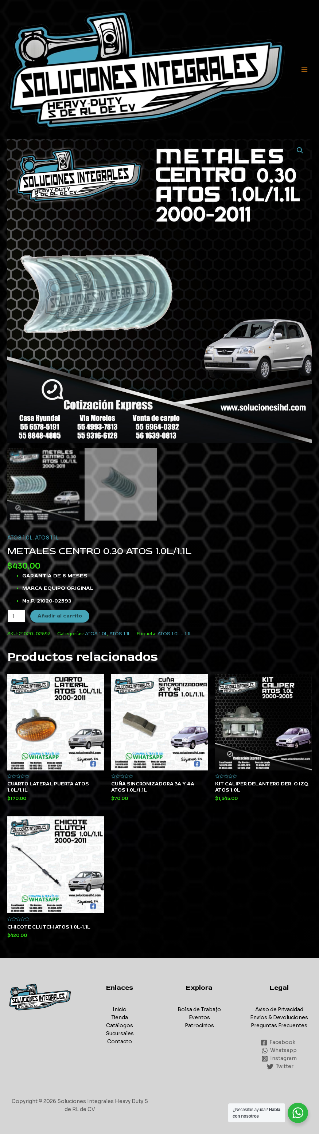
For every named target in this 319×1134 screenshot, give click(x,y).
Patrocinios (199, 1026)
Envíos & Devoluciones (279, 1018)
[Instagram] (279, 1058)
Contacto (119, 1042)
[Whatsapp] (279, 1050)
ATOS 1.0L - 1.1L (174, 634)
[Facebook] (278, 1042)
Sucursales (120, 1034)
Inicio (120, 1010)
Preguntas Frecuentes (279, 1026)
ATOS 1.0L (19, 538)
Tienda (119, 1018)
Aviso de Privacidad (279, 1010)
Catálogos (119, 1026)
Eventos (199, 1018)
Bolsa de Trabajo (199, 1010)
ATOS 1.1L (47, 538)
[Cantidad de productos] (16, 616)
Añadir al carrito (60, 615)
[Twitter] (280, 1066)
